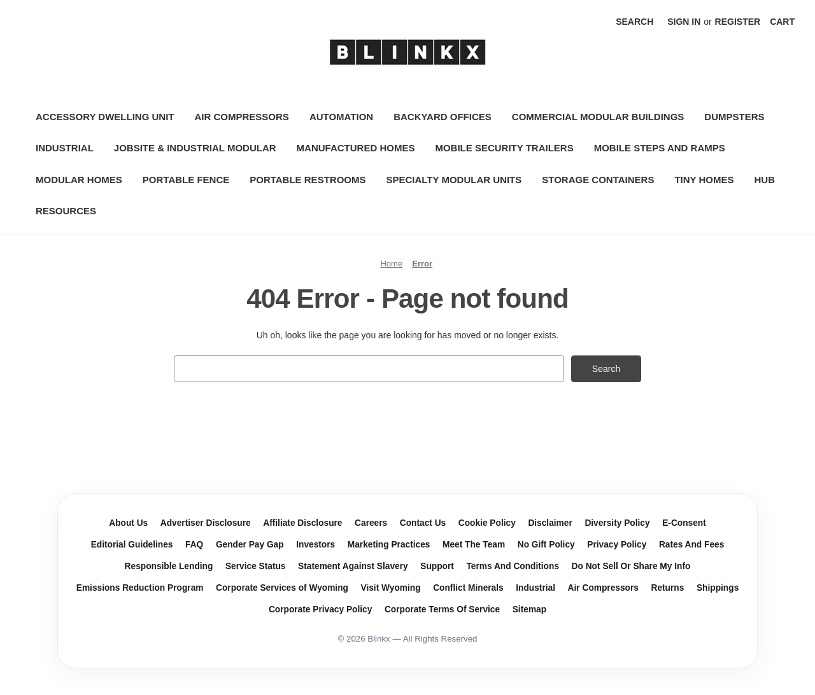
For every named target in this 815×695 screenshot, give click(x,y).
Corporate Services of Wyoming (282, 588)
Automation (341, 116)
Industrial (65, 147)
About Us (128, 523)
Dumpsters (734, 116)
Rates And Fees (691, 544)
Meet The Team (474, 544)
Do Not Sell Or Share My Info (631, 566)
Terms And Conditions (512, 566)
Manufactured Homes (356, 147)
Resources (66, 210)
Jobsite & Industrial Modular (195, 147)
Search (634, 22)
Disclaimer (550, 523)
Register (738, 22)
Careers (371, 523)
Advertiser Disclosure (205, 523)
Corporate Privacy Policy (320, 609)
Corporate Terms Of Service (442, 609)
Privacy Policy (616, 544)
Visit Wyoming (391, 588)
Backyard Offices (442, 116)
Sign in (683, 22)
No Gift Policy (546, 544)
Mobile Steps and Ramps (659, 147)
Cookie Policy (487, 523)
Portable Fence (186, 179)
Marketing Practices (389, 544)
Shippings (718, 588)
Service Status (255, 566)
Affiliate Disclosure (302, 523)
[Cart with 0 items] (782, 22)
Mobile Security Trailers (504, 147)
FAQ (194, 544)
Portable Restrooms (307, 179)
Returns (667, 588)
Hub (764, 179)
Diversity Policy (617, 523)
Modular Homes (79, 179)
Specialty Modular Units (453, 179)
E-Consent (684, 523)
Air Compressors (242, 116)
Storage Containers (598, 179)
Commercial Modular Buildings (598, 116)
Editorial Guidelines (132, 544)
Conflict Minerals (468, 588)
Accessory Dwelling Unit (105, 116)
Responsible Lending (169, 566)
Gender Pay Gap (250, 544)
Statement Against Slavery (353, 566)
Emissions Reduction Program (140, 588)
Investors (315, 544)
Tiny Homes (704, 179)
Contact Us (423, 523)
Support (437, 566)
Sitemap (529, 609)
